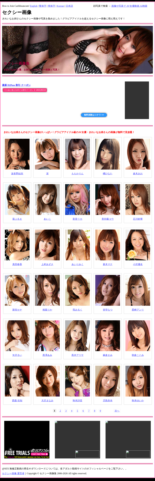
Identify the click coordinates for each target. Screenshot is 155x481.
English (33, 6)
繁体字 (42, 6)
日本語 (69, 6)
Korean (60, 6)
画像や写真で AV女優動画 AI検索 (129, 6)
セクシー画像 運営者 (13, 473)
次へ (117, 410)
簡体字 (51, 6)
